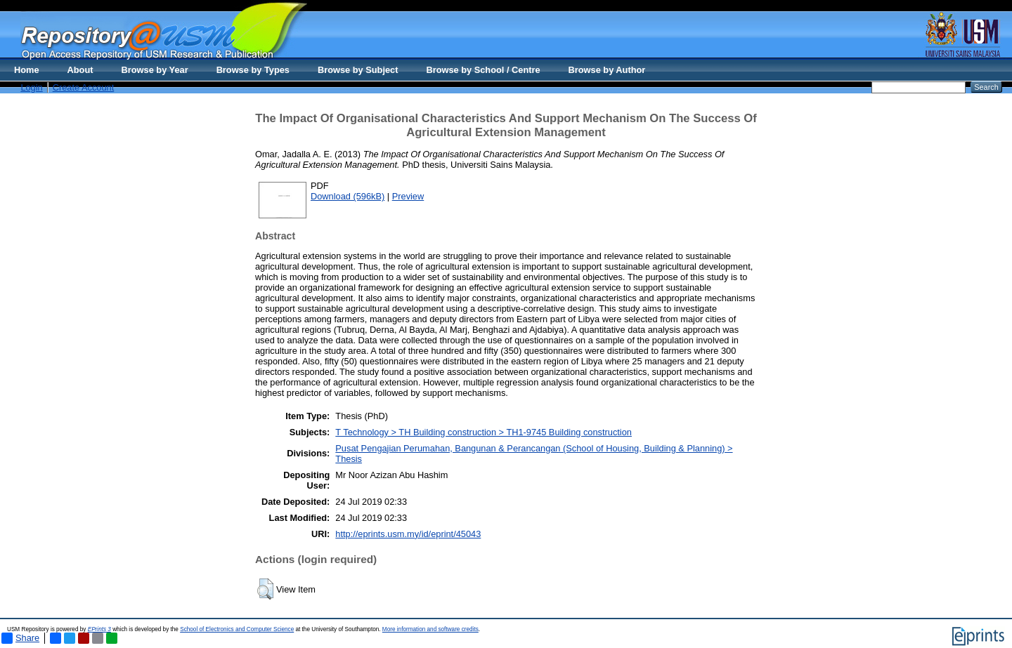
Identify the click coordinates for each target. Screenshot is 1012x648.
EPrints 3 (99, 629)
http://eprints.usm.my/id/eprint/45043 (408, 534)
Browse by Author (607, 70)
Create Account (84, 87)
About (80, 70)
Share (20, 638)
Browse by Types (253, 70)
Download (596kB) (347, 196)
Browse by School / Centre (483, 70)
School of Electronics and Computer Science (237, 629)
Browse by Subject (358, 70)
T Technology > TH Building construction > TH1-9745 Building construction (483, 432)
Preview (408, 196)
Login (31, 87)
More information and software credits (430, 629)
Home (26, 70)
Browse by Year (155, 70)
